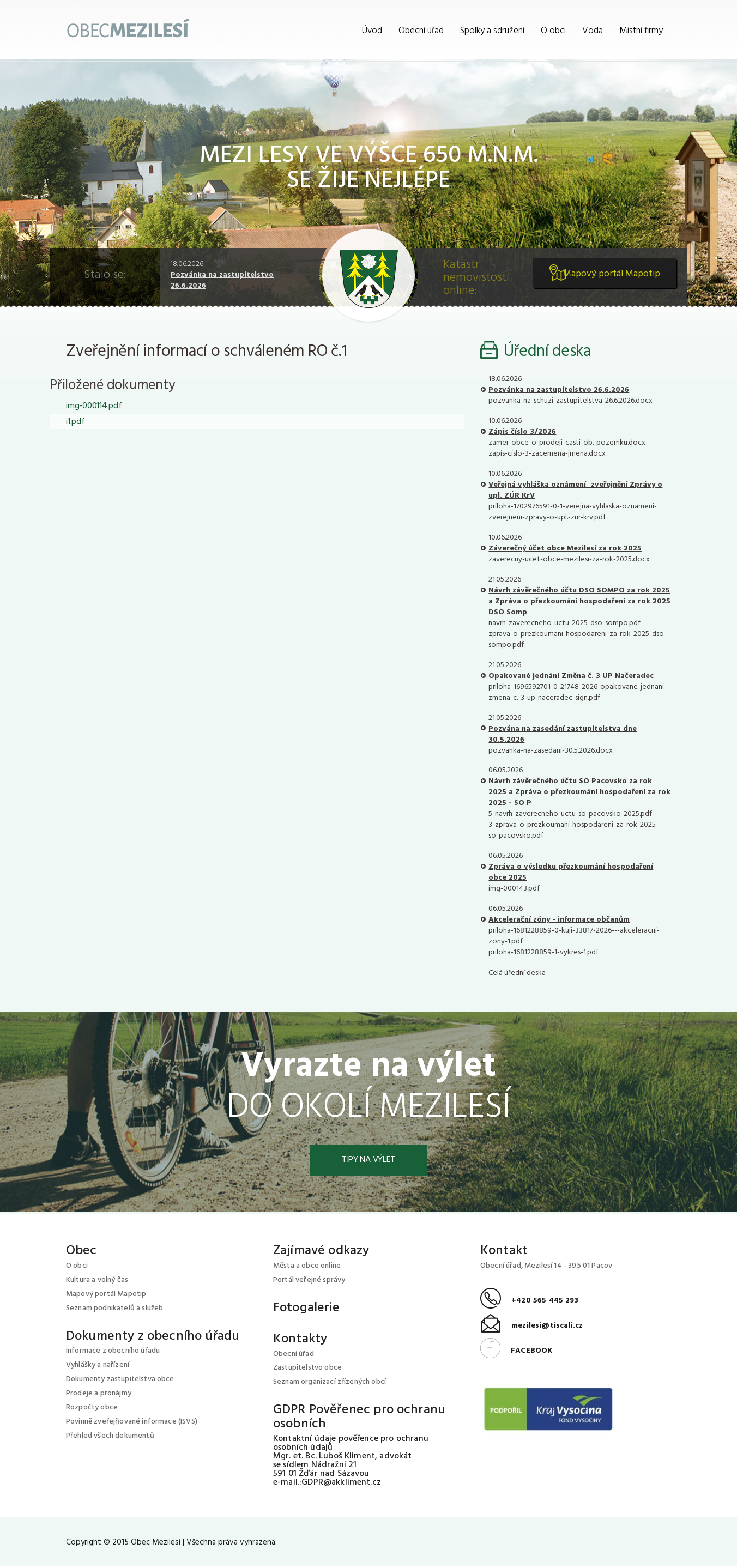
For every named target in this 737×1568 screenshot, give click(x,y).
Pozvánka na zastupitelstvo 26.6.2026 (222, 280)
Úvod (372, 30)
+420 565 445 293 (529, 1302)
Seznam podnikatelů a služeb (114, 1309)
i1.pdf (75, 422)
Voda (592, 30)
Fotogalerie (306, 1309)
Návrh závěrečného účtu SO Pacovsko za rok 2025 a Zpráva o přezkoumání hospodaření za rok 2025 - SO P (579, 792)
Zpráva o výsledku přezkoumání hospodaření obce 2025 (570, 872)
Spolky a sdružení (492, 30)
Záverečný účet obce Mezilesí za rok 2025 (565, 548)
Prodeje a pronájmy (98, 1395)
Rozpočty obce (92, 1409)
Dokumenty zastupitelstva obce (120, 1381)
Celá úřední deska (517, 973)
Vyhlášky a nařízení (97, 1366)
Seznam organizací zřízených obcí (329, 1383)
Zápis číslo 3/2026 (522, 432)
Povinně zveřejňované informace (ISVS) (131, 1423)
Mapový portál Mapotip (607, 278)
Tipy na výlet (368, 1161)
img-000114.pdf (94, 406)
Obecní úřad (421, 30)
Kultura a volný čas (97, 1281)
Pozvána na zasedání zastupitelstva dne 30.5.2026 (562, 734)
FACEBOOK (516, 1352)
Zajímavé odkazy (321, 1252)
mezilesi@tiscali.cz (531, 1327)
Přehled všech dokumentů (110, 1437)
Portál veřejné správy (309, 1281)
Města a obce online (307, 1267)
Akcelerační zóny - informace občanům (559, 919)
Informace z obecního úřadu (113, 1352)
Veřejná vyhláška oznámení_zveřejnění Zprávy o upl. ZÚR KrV (575, 490)
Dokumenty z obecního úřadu (152, 1337)
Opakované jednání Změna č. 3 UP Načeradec (571, 676)
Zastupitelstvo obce (307, 1369)
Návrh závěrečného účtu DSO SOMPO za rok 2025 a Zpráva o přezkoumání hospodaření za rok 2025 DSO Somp (579, 601)
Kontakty (300, 1340)
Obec (81, 1252)
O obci (553, 30)
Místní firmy (641, 30)
